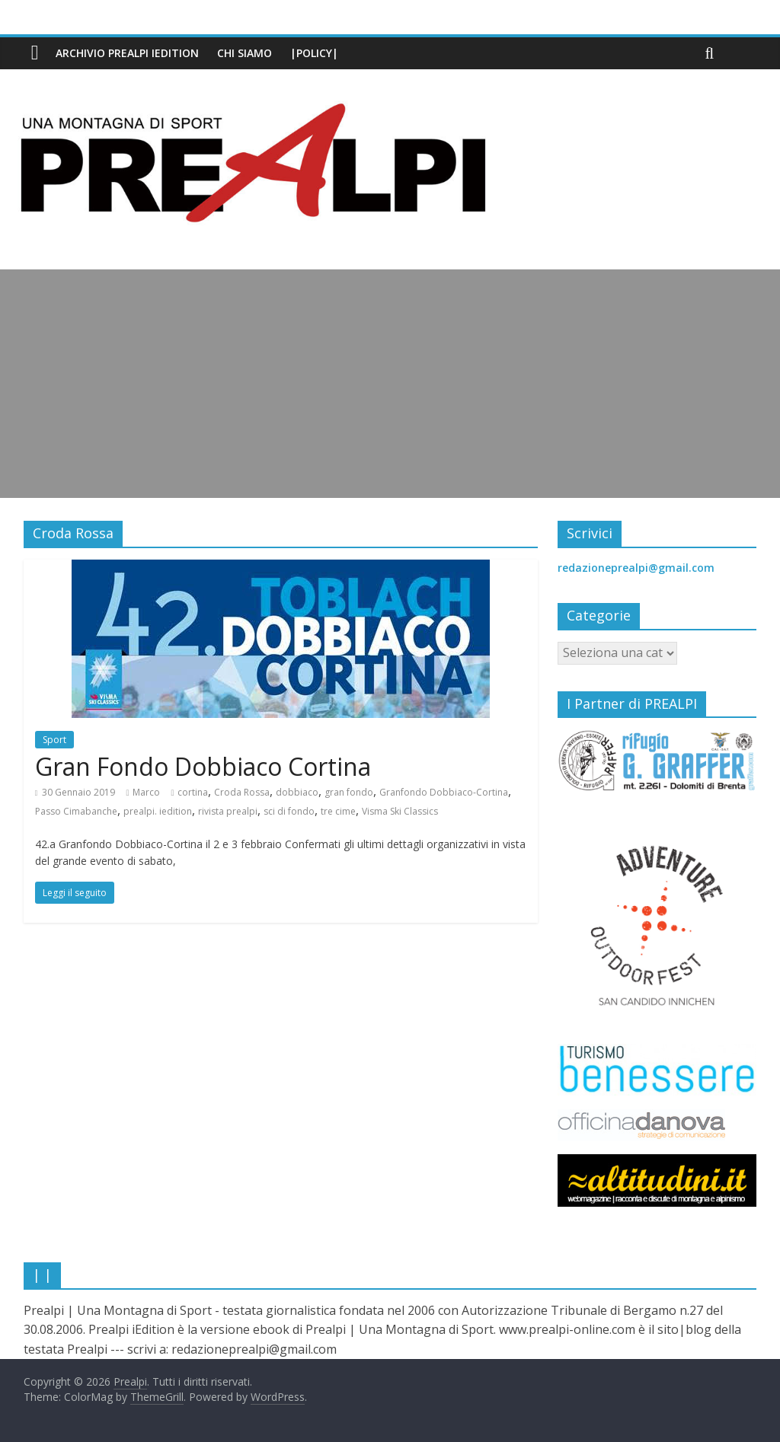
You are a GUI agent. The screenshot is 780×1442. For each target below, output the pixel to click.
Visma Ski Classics (400, 811)
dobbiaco (297, 792)
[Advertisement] (390, 383)
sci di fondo (289, 811)
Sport (54, 739)
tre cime (338, 811)
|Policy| (314, 53)
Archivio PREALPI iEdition (127, 53)
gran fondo (348, 792)
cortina (192, 792)
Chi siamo (244, 53)
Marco (146, 792)
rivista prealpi (227, 811)
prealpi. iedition (157, 811)
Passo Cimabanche (76, 811)
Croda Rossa (242, 792)
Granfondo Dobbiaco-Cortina (443, 792)
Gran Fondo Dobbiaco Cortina (203, 766)
